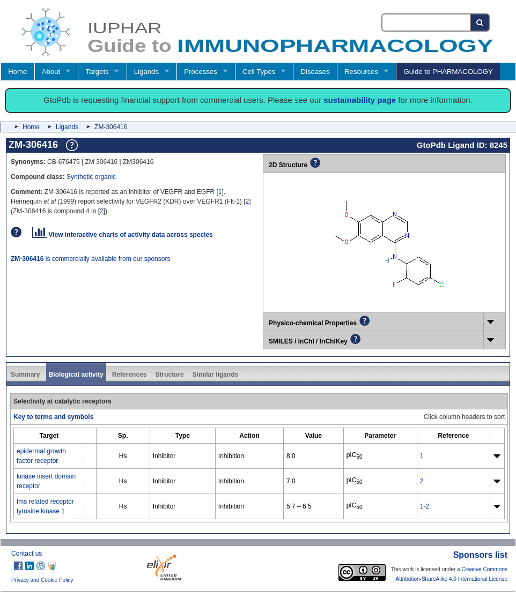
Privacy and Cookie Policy (42, 580)
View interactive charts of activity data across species (122, 234)
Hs (123, 456)
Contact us (26, 553)
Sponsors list (480, 554)
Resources (361, 72)
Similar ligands (215, 374)
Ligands (146, 72)
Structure (169, 374)
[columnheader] (49, 435)
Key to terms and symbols (53, 417)
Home (17, 72)
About (51, 72)
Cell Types (258, 72)
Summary (25, 374)
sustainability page (359, 99)
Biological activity (76, 374)
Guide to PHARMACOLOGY (447, 72)
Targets (96, 72)
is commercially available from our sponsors (90, 259)
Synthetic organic (91, 177)
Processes (200, 72)
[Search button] (480, 22)
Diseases (315, 72)
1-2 (424, 506)
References (129, 374)
